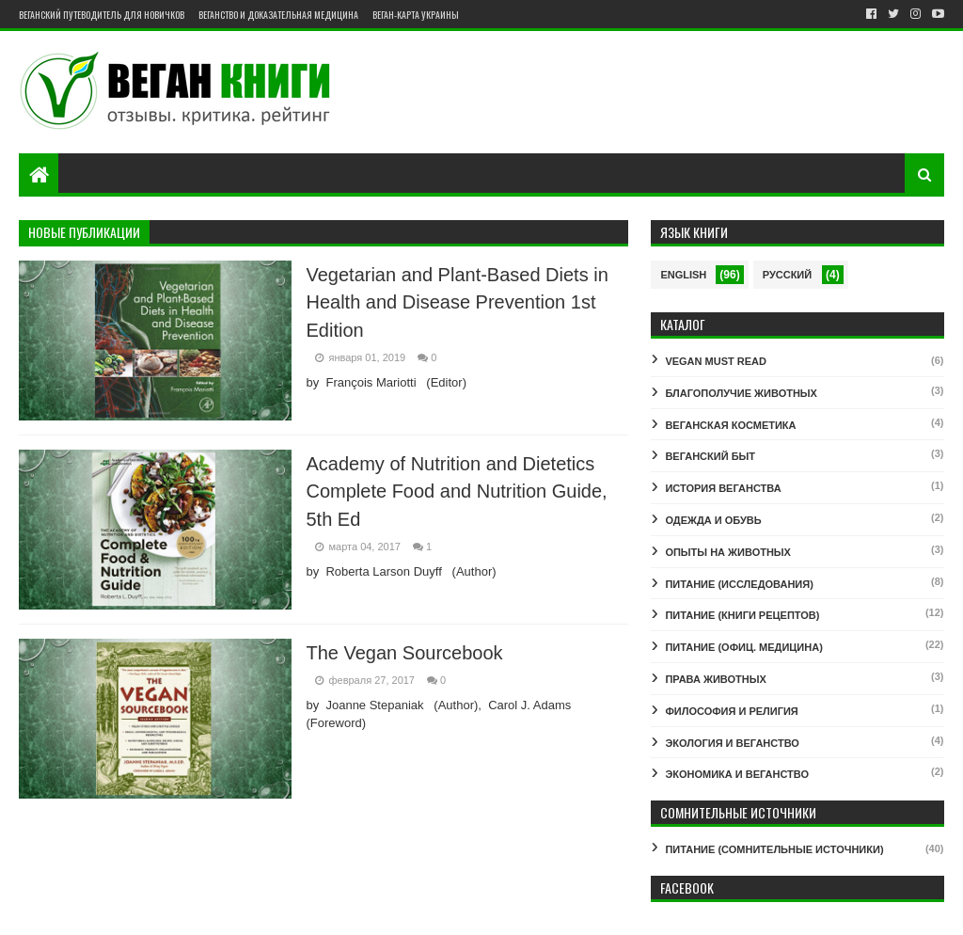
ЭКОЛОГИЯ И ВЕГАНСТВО (732, 743)
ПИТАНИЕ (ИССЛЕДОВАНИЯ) (739, 584)
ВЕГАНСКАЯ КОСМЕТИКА (730, 425)
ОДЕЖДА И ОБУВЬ (713, 520)
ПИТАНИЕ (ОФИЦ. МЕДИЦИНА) (743, 647)
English (683, 274)
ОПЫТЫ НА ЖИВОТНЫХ (728, 552)
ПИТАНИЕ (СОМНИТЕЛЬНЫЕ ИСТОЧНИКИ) (774, 849)
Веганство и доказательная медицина (278, 15)
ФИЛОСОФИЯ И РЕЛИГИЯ (731, 711)
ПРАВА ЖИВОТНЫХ (715, 679)
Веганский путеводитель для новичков (101, 15)
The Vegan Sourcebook (404, 652)
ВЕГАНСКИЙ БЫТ (710, 456)
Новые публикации (84, 232)
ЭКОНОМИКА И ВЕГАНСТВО (737, 774)
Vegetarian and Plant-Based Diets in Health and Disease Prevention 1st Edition (457, 302)
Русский (787, 274)
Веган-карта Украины (415, 15)
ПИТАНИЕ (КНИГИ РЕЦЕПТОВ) (742, 615)
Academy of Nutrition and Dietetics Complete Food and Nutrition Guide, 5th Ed (456, 491)
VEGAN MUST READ (715, 361)
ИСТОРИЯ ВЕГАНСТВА (723, 488)
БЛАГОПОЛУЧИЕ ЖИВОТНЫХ (741, 393)
